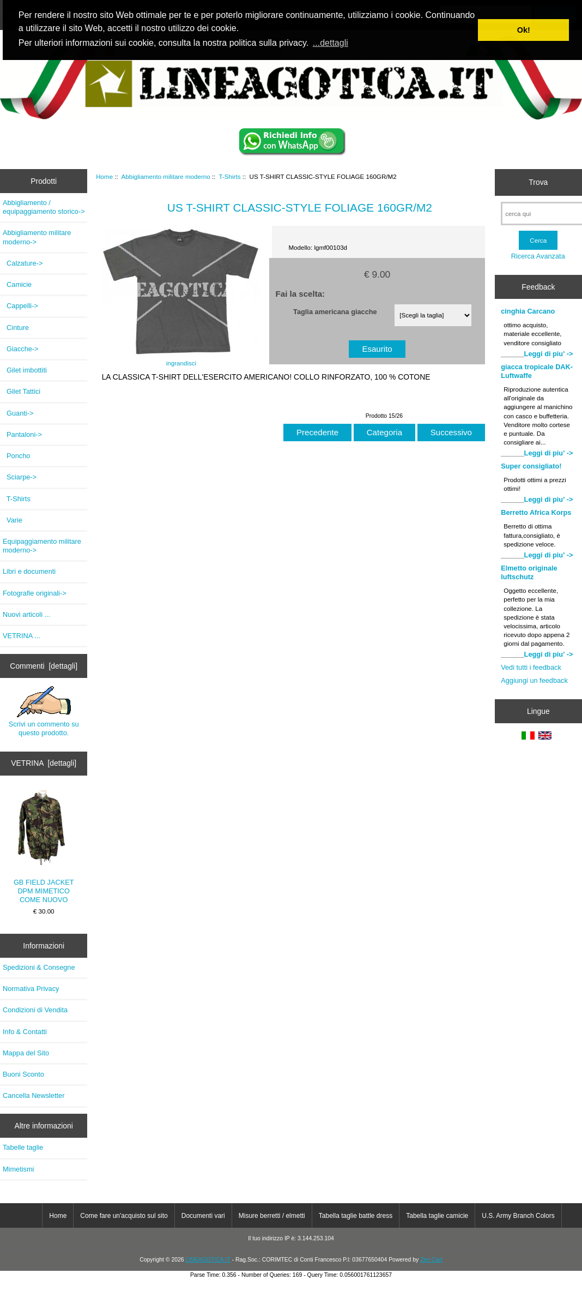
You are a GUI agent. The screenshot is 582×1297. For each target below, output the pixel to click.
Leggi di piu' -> (548, 354)
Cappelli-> (20, 306)
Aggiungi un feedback (534, 680)
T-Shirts (230, 176)
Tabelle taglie (23, 1147)
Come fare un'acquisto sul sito (123, 1216)
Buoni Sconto (23, 1074)
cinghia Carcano (528, 311)
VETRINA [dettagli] (43, 763)
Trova (538, 182)
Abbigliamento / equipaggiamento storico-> (44, 207)
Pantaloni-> (22, 434)
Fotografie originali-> (34, 593)
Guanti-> (18, 413)
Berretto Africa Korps (536, 512)
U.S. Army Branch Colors (518, 1216)
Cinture (16, 327)
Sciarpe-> (20, 477)
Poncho (16, 456)
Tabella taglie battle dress (355, 1216)
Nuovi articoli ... (26, 614)
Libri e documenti (29, 571)
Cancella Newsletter (33, 1095)
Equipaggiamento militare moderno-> (42, 545)
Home (104, 176)
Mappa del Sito (26, 1053)
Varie (12, 520)
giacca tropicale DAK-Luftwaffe (537, 371)
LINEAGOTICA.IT (208, 1260)
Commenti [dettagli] (43, 666)
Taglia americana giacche (335, 311)
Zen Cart (431, 1260)
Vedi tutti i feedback (531, 667)
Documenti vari (203, 1216)
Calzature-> (23, 263)
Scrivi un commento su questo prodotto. (44, 711)
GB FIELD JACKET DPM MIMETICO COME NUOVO (44, 847)
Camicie (17, 284)
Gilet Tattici (21, 391)
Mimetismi (18, 1169)
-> (37, 237)
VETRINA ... (21, 636)
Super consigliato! (531, 466)
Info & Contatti (25, 1032)
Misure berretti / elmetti (272, 1216)
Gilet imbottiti (25, 370)
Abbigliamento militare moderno (166, 176)
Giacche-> (21, 349)
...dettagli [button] (330, 42)
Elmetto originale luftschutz (529, 572)
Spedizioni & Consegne (39, 967)
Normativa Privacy (31, 988)
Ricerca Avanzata (538, 256)
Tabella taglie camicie (437, 1216)
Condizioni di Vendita (35, 1010)
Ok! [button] (523, 30)
